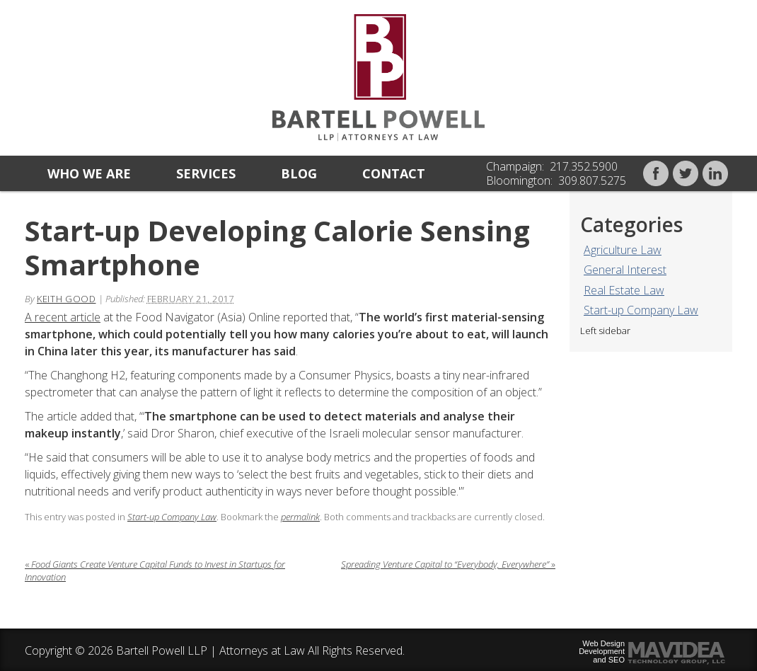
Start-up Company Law (641, 310)
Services (206, 173)
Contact (393, 173)
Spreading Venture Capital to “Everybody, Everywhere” (448, 564)
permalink (300, 516)
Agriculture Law (622, 250)
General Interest (625, 269)
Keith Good (66, 298)
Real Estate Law (624, 290)
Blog (299, 173)
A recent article (62, 317)
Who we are (89, 173)
